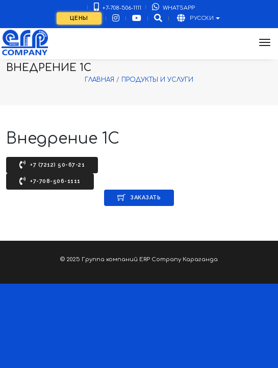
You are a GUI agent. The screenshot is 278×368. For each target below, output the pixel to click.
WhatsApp (173, 7)
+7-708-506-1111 (117, 7)
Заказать (139, 197)
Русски (196, 18)
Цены (79, 18)
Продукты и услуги (157, 79)
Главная (99, 79)
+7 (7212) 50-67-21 (52, 164)
